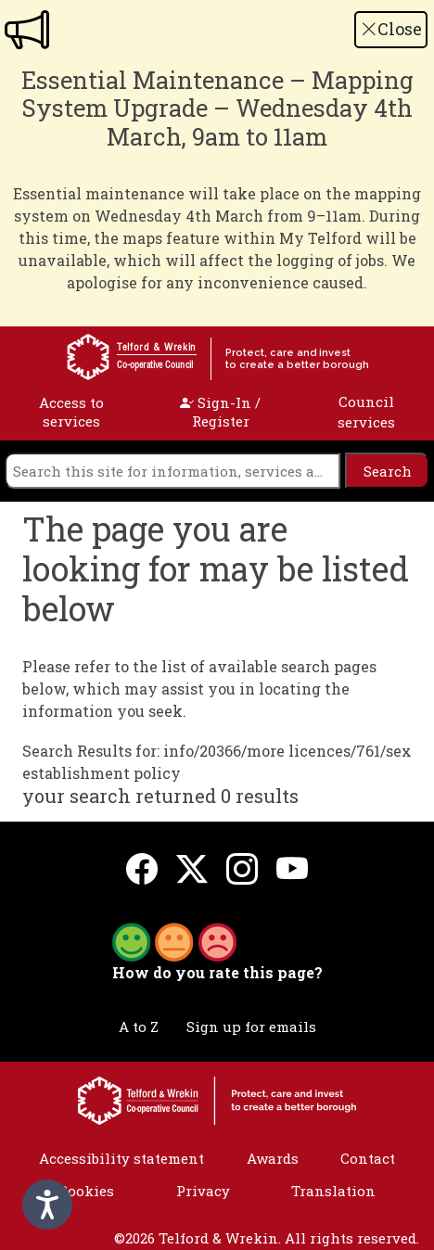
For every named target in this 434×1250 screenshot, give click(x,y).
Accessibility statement (121, 1158)
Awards (273, 1158)
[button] (174, 940)
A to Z (139, 1026)
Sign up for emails (251, 1026)
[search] (173, 471)
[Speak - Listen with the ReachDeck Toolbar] (47, 1205)
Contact (367, 1158)
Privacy (203, 1190)
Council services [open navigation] (366, 412)
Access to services (71, 411)
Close (391, 29)
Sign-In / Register (220, 411)
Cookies (86, 1190)
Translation (333, 1190)
